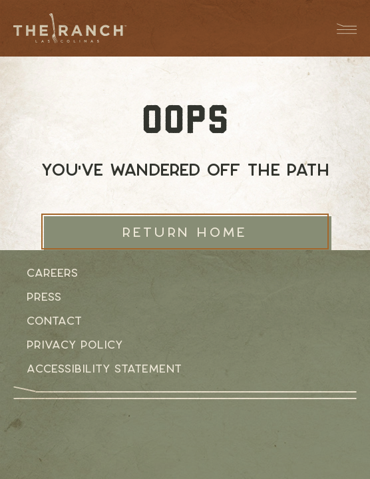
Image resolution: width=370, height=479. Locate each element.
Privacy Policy (74, 344)
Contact (54, 320)
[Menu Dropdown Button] (340, 28)
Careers (52, 272)
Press (44, 296)
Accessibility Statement (104, 368)
